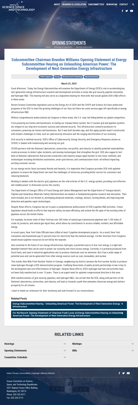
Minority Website (48, 373)
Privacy (16, 373)
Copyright (36, 373)
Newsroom (111, 4)
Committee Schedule (15, 357)
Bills (74, 350)
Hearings (9, 343)
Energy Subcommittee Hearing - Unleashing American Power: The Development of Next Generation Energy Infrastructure (66, 305)
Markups (77, 343)
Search (133, 4)
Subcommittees (96, 4)
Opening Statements (69, 43)
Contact (123, 4)
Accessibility (25, 373)
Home (48, 47)
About (57, 4)
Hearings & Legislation (74, 4)
